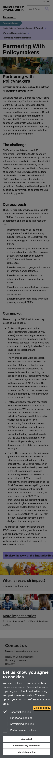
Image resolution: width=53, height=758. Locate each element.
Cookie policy (42, 707)
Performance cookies (19, 730)
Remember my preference (26, 745)
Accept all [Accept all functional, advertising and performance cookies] (26, 739)
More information (26, 752)
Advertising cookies (18, 724)
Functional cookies (18, 718)
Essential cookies (17, 712)
